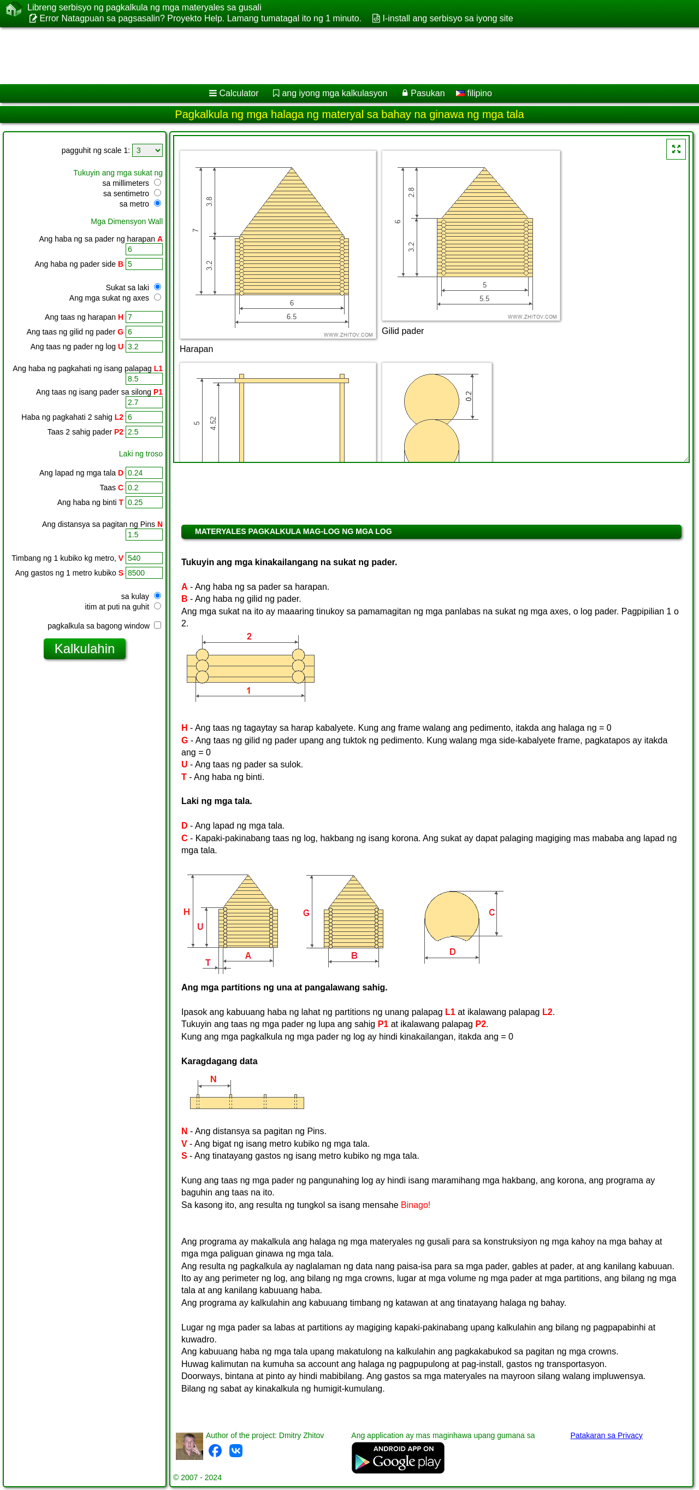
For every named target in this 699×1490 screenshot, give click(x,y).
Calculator (239, 93)
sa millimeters (132, 183)
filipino (474, 93)
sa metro (140, 204)
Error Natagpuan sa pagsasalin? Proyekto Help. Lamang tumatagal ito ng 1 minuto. (200, 18)
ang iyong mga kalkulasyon (334, 93)
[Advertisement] (331, 55)
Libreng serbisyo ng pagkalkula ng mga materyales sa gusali (144, 8)
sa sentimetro (132, 193)
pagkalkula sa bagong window (104, 625)
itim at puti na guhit (123, 606)
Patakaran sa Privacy (607, 1435)
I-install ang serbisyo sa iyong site (447, 18)
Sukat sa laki (133, 287)
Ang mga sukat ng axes (115, 298)
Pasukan (428, 93)
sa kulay (141, 596)
